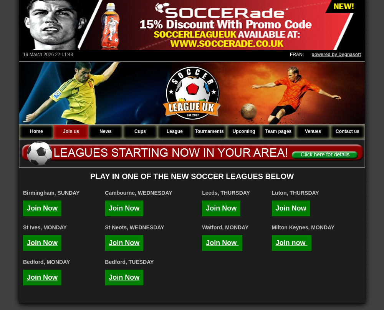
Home (36, 131)
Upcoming (244, 131)
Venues (313, 131)
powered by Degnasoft (336, 54)
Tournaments (209, 131)
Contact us (347, 131)
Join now (292, 243)
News (105, 131)
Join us (71, 131)
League (175, 131)
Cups (140, 131)
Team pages (278, 131)
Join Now (42, 208)
